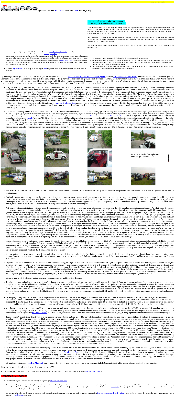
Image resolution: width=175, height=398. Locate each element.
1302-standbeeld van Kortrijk (125, 77)
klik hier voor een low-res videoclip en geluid (86, 77)
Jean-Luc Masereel (35, 363)
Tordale (30, 118)
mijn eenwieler (17, 68)
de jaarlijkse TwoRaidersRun (64, 103)
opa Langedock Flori (50, 54)
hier (76, 10)
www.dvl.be (115, 387)
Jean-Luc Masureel (39, 313)
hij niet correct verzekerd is (67, 60)
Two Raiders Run (71, 352)
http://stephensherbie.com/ (58, 381)
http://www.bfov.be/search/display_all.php (110, 393)
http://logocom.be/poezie (93, 371)
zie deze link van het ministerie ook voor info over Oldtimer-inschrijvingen (98, 116)
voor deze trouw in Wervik (58, 52)
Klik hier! (59, 10)
